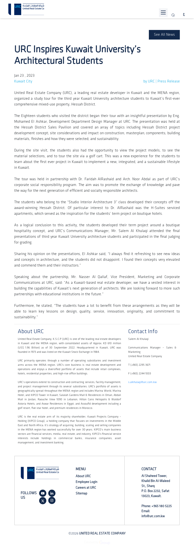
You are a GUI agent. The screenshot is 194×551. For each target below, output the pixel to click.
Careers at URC (86, 487)
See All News (164, 34)
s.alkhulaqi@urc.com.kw (142, 382)
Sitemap (81, 493)
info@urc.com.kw (153, 516)
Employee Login (86, 481)
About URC (83, 476)
